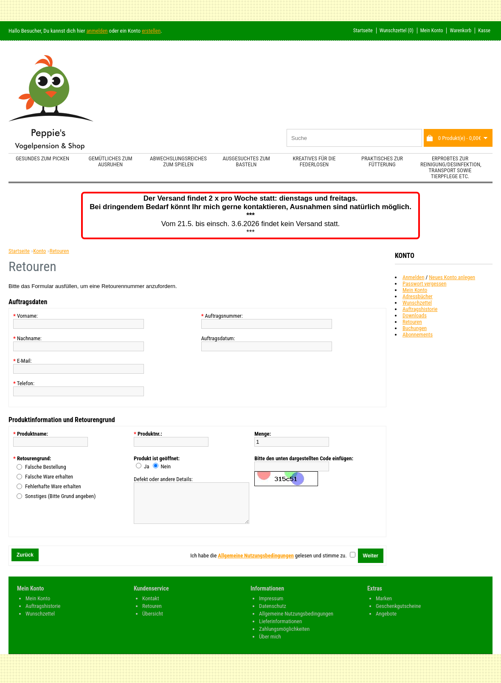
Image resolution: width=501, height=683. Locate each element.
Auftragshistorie (419, 309)
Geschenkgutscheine (398, 613)
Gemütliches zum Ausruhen (110, 161)
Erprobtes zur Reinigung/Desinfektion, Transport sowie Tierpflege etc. (450, 167)
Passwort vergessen (424, 283)
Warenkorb (460, 31)
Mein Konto (431, 31)
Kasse (484, 31)
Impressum (271, 606)
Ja (146, 466)
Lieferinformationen (280, 629)
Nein (166, 466)
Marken (384, 606)
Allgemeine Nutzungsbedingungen (296, 621)
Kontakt (150, 606)
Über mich (270, 644)
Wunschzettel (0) (397, 31)
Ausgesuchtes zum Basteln (246, 161)
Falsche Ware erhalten (49, 476)
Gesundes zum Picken (42, 158)
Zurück (25, 562)
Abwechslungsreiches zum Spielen (178, 161)
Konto (39, 251)
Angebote (386, 621)
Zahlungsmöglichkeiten (284, 636)
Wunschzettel (417, 303)
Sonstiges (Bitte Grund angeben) (60, 496)
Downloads (414, 315)
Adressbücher (417, 296)
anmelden (96, 31)
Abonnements (417, 334)
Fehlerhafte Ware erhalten (53, 486)
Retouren (412, 322)
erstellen (151, 31)
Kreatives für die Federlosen (314, 161)
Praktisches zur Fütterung (382, 161)
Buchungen (414, 328)
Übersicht (152, 621)
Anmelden (413, 277)
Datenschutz (272, 613)
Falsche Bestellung (45, 467)
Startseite (363, 31)
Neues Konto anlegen (452, 277)
